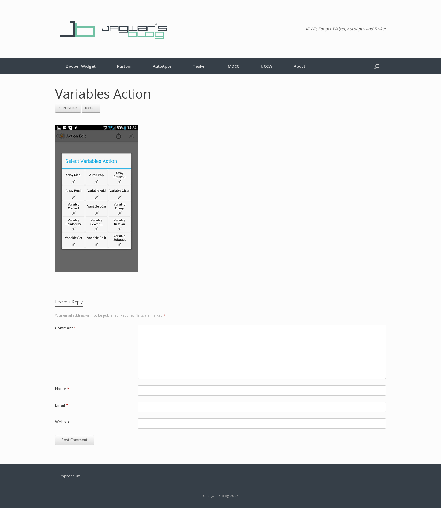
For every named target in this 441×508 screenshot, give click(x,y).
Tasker (199, 66)
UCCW (266, 66)
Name (62, 388)
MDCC (233, 66)
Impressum (70, 476)
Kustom (124, 66)
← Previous (67, 107)
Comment (65, 328)
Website (62, 421)
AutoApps (162, 66)
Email (61, 405)
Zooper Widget (81, 66)
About (299, 66)
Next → (91, 107)
